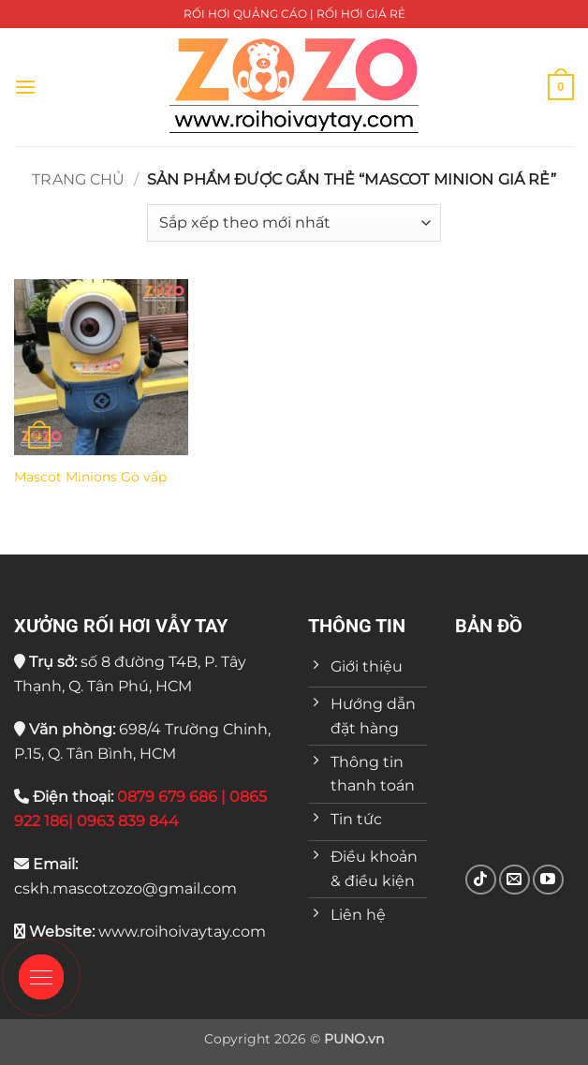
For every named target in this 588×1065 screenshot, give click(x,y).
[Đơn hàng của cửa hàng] (293, 223)
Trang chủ (78, 179)
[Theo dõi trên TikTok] (480, 880)
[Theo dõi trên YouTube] (548, 880)
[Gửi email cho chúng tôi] (514, 880)
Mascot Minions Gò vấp (90, 476)
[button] (25, 87)
